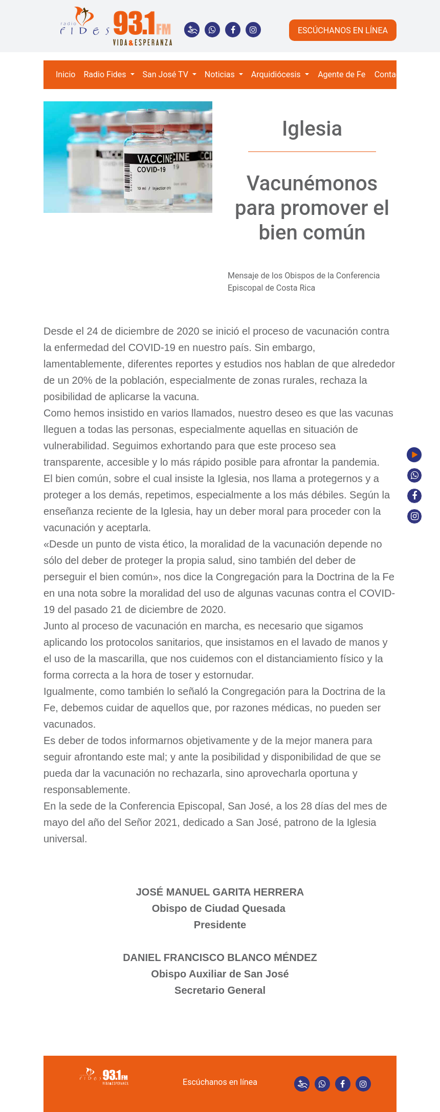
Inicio (65, 74)
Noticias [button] (221, 74)
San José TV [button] (166, 74)
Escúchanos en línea (220, 1082)
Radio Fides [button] (105, 74)
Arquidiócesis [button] (277, 74)
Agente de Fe (341, 74)
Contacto (391, 74)
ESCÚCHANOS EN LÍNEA (343, 30)
